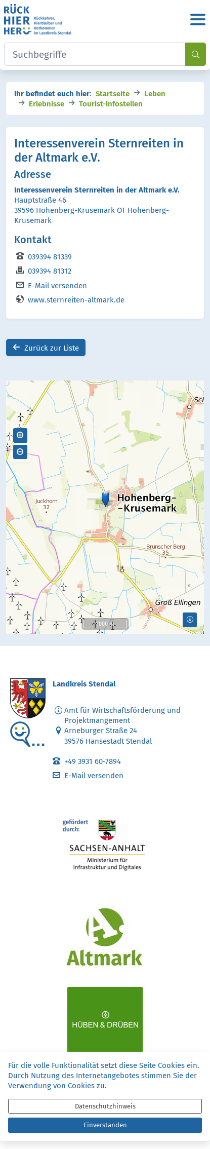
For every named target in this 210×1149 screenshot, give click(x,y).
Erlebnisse (46, 103)
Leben (154, 93)
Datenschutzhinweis (105, 1106)
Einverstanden (105, 1125)
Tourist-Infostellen (111, 103)
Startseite (113, 93)
